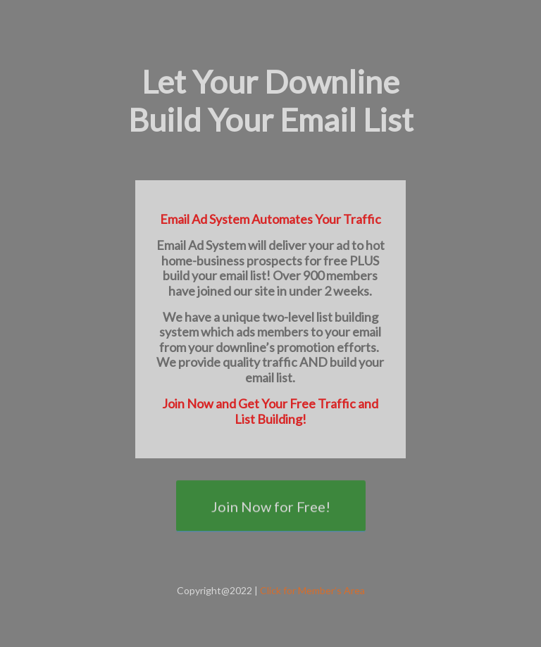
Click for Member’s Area (312, 590)
